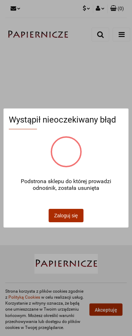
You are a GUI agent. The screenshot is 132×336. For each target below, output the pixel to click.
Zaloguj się (66, 215)
